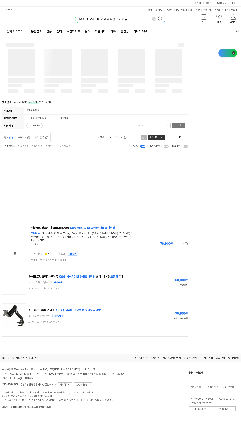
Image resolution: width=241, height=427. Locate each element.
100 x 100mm (78, 233)
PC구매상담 (181, 9)
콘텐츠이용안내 (82, 384)
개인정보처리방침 (172, 357)
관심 (63, 253)
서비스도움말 (228, 387)
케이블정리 (113, 236)
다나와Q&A (140, 31)
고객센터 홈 (196, 387)
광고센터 (220, 357)
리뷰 (113, 31)
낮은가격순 (23, 146)
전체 (8, 137)
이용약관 (154, 357)
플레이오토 (221, 3)
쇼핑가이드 (73, 31)
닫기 (34, 244)
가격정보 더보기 (174, 243)
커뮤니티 (207, 9)
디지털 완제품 (32, 110)
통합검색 (36, 31)
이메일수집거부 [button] (200, 408)
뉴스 (87, 31)
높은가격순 (37, 146)
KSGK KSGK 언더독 (64, 310)
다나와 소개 (141, 357)
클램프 (90, 236)
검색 (179, 125)
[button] (203, 19)
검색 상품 (41, 137)
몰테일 (209, 3)
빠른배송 (36, 125)
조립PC (159, 9)
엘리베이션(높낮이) (109, 233)
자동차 (149, 9)
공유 (235, 31)
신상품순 (50, 146)
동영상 (125, 31)
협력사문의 (233, 357)
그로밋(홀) (101, 236)
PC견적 (169, 9)
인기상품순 (10, 146)
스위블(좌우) (37, 236)
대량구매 (72, 253)
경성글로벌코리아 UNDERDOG (73, 228)
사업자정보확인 (117, 374)
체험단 (225, 9)
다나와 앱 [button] (9, 9)
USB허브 (124, 236)
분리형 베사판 (37, 240)
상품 (49, 31)
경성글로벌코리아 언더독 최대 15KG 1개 (75, 277)
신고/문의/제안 (212, 387)
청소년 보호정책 (192, 357)
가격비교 (24, 137)
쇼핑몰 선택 (104, 137)
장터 (59, 31)
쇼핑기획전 (195, 9)
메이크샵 (235, 3)
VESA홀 (52, 233)
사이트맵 (208, 357)
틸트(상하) (125, 233)
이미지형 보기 (173, 137)
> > (48, 259)
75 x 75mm (63, 233)
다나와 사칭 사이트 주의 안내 (23, 357)
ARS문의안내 (224, 408)
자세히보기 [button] (64, 384)
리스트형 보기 (168, 137)
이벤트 (217, 9)
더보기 (235, 9)
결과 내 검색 (154, 137)
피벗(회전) (93, 233)
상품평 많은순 (63, 146)
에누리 (198, 3)
